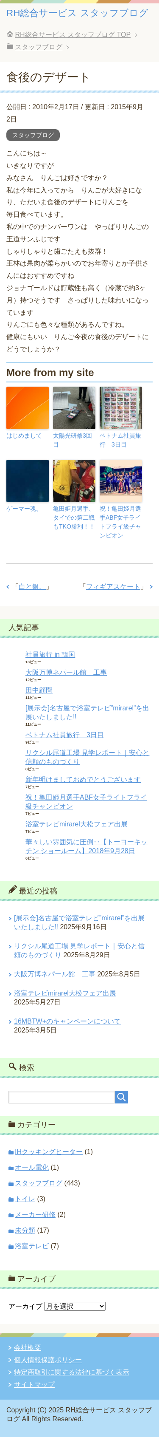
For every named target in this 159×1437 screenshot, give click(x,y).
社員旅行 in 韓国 (50, 654)
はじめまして (24, 435)
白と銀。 (32, 586)
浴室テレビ (32, 1246)
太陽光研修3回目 (72, 440)
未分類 (25, 1230)
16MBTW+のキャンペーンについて (67, 1021)
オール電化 (32, 1167)
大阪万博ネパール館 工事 (66, 672)
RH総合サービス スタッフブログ (77, 13)
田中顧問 (39, 690)
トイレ (25, 1198)
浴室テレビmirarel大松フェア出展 (76, 824)
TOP (73, 34)
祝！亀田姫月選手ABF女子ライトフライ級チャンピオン (120, 522)
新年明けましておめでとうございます (83, 779)
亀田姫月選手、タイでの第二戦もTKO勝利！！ (74, 517)
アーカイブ (25, 1306)
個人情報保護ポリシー (48, 1359)
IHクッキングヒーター (49, 1151)
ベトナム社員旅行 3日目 (120, 440)
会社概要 (27, 1347)
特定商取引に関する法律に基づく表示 (71, 1372)
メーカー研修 (35, 1214)
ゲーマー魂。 (24, 508)
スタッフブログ (33, 135)
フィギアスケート (113, 586)
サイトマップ (34, 1384)
